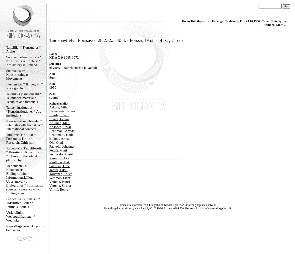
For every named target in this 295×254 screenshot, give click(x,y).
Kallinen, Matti (60, 123)
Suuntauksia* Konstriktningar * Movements (18, 74)
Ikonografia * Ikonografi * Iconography (24, 86)
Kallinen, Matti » (274, 24)
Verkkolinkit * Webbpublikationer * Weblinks (20, 216)
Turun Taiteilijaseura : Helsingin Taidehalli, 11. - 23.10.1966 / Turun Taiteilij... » (234, 21)
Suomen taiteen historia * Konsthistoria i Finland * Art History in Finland (23, 61)
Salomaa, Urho (59, 166)
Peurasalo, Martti (61, 154)
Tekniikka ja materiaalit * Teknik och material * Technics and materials (23, 98)
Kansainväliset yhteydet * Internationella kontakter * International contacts (24, 125)
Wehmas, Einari (60, 178)
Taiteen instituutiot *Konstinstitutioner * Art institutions (23, 111)
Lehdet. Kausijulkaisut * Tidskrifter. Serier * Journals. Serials (23, 203)
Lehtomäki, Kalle (61, 135)
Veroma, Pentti (59, 182)
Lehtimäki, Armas (61, 131)
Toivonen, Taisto (60, 174)
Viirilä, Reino (58, 189)
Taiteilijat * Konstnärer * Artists (23, 49)
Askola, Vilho (58, 107)
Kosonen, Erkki (60, 127)
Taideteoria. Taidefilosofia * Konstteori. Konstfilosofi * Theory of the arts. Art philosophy (24, 154)
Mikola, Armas (59, 138)
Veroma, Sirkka (60, 185)
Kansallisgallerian (174, 205)
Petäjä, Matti (58, 150)
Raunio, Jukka (59, 158)
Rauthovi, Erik (59, 162)
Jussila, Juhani (59, 115)
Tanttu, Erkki (58, 170)
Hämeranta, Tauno (62, 111)
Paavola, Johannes (62, 146)
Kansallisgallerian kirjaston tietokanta (25, 228)
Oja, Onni (56, 142)
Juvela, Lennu (59, 119)
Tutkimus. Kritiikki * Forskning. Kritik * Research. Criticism (20, 138)
